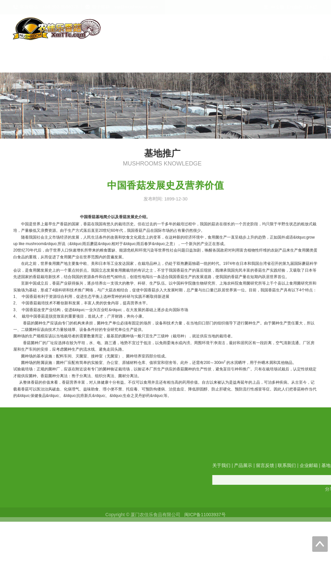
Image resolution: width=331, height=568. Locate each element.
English (294, 7)
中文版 (277, 7)
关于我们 (92, 58)
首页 (65, 58)
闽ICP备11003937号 (205, 517)
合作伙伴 (279, 58)
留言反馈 (154, 58)
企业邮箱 (217, 58)
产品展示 (123, 58)
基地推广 (248, 58)
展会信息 (310, 58)
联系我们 (186, 58)
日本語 (311, 7)
